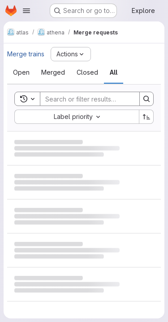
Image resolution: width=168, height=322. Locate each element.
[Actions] (71, 54)
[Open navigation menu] (26, 11)
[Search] (99, 98)
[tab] (21, 72)
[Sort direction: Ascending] (146, 117)
